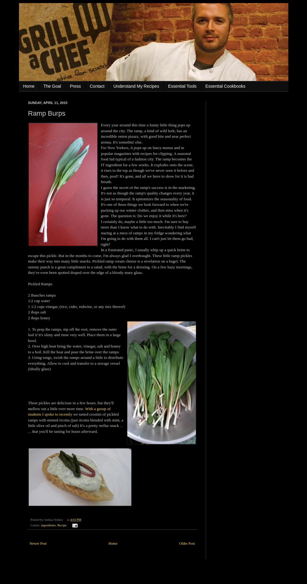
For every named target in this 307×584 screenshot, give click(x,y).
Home (29, 86)
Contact (97, 86)
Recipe (61, 525)
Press (75, 86)
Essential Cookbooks (225, 86)
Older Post (187, 543)
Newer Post (38, 543)
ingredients (48, 525)
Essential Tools (182, 86)
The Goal (52, 86)
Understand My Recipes (136, 86)
